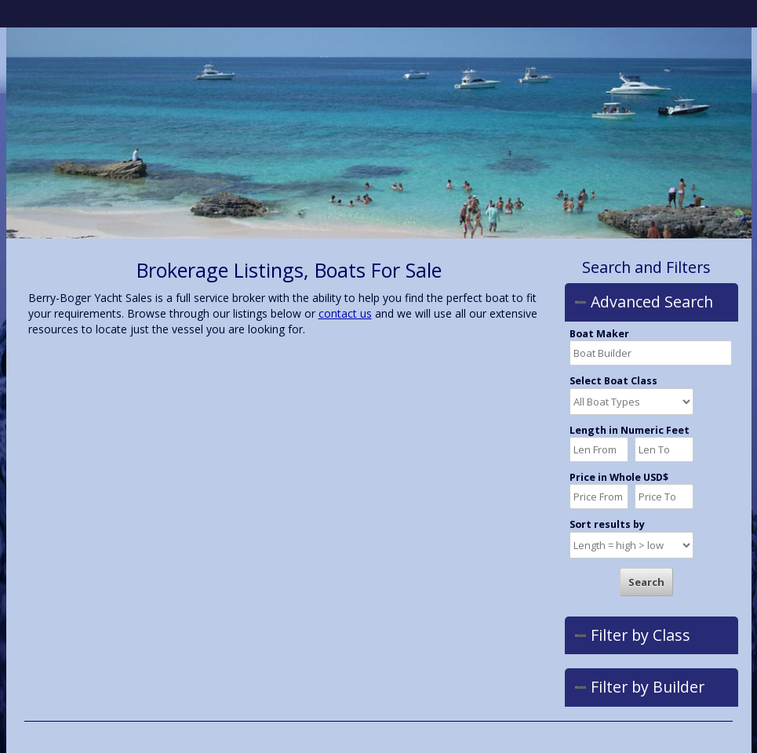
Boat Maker (599, 334)
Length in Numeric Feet (630, 430)
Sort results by (607, 524)
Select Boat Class (613, 381)
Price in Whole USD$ (619, 477)
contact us (345, 313)
